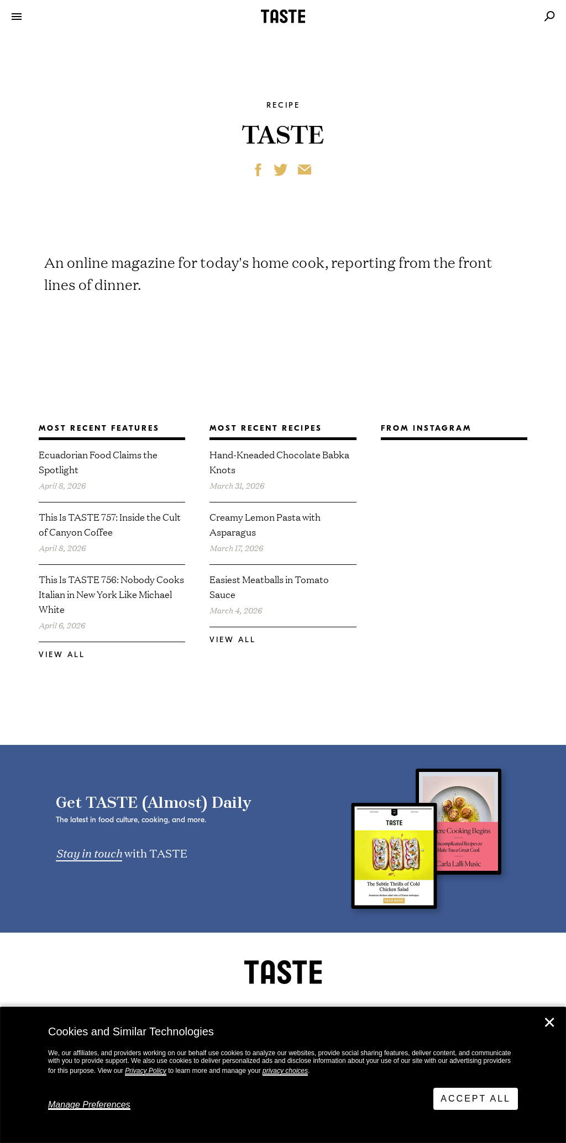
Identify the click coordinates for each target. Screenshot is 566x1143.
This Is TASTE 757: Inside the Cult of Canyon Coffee (110, 524)
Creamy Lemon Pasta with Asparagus (265, 524)
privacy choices (285, 1071)
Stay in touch (89, 852)
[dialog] (283, 1075)
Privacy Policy (145, 1071)
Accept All (476, 1098)
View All (62, 654)
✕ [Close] (549, 1022)
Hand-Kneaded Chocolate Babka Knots (279, 461)
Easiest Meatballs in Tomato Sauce (269, 586)
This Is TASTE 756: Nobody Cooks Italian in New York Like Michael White (111, 594)
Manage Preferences (89, 1104)
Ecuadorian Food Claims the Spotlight (98, 461)
